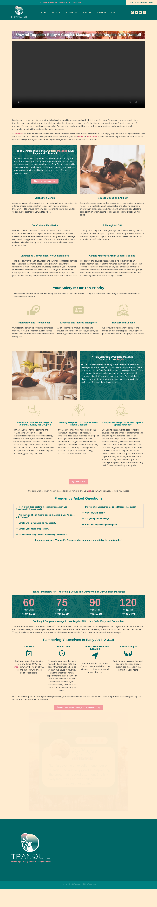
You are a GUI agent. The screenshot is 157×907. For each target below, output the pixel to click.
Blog (113, 12)
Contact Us (101, 12)
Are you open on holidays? (97, 519)
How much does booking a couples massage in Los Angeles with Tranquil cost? (41, 508)
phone (16, 667)
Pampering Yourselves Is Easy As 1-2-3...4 (78, 640)
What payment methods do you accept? (37, 523)
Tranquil (19, 133)
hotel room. (91, 136)
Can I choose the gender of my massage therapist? (43, 535)
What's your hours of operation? (34, 529)
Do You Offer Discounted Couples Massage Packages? (110, 507)
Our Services (71, 12)
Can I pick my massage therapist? (101, 525)
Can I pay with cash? (95, 513)
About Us (56, 12)
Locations (86, 12)
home (80, 136)
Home (44, 12)
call (89, 491)
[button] (45, 181)
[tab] (45, 508)
